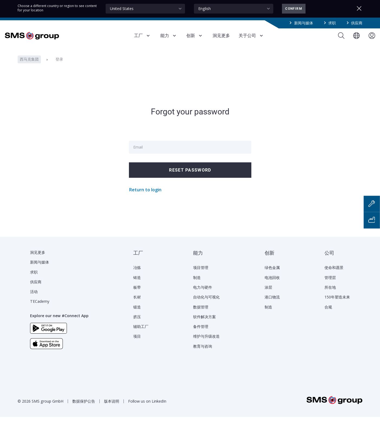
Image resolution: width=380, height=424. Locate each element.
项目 (137, 343)
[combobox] (145, 9)
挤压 (137, 323)
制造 (197, 284)
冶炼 (137, 274)
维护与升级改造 (206, 343)
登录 (59, 66)
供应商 (356, 22)
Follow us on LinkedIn (147, 408)
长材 (137, 304)
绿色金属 (272, 274)
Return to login (145, 197)
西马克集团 (29, 66)
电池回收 (272, 284)
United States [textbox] (122, 8)
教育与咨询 (202, 353)
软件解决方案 (204, 323)
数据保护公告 (83, 408)
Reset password (190, 177)
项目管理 (200, 274)
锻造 (137, 314)
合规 (328, 314)
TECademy (39, 308)
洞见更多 (37, 259)
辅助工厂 (140, 333)
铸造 (137, 284)
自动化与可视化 (206, 304)
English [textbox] (204, 8)
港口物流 (272, 304)
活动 (34, 298)
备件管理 (200, 333)
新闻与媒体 (303, 22)
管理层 (330, 284)
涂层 (268, 294)
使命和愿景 (333, 274)
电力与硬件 (202, 294)
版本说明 (111, 408)
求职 (332, 22)
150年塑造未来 (337, 304)
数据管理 (200, 314)
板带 (137, 294)
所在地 (330, 294)
